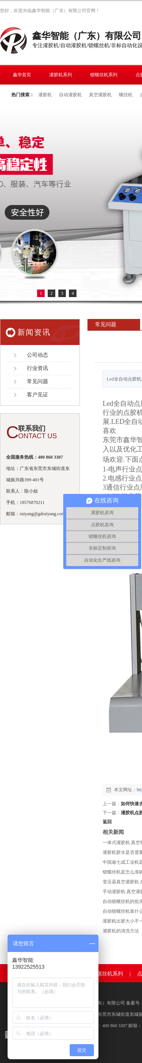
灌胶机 (45, 94)
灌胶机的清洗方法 (121, 931)
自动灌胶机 (70, 94)
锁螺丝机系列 (107, 974)
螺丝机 (126, 94)
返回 (107, 821)
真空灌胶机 (100, 94)
